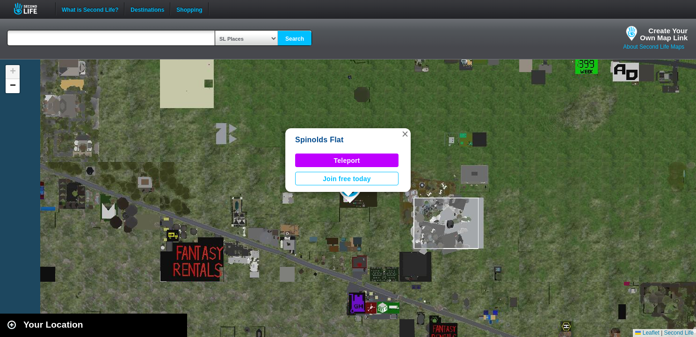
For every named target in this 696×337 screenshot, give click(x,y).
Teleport (347, 160)
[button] (405, 133)
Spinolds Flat (319, 140)
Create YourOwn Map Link (664, 34)
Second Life (30, 8)
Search (294, 39)
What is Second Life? (90, 9)
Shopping (189, 9)
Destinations (147, 9)
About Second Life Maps (653, 47)
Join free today (347, 179)
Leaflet (647, 333)
